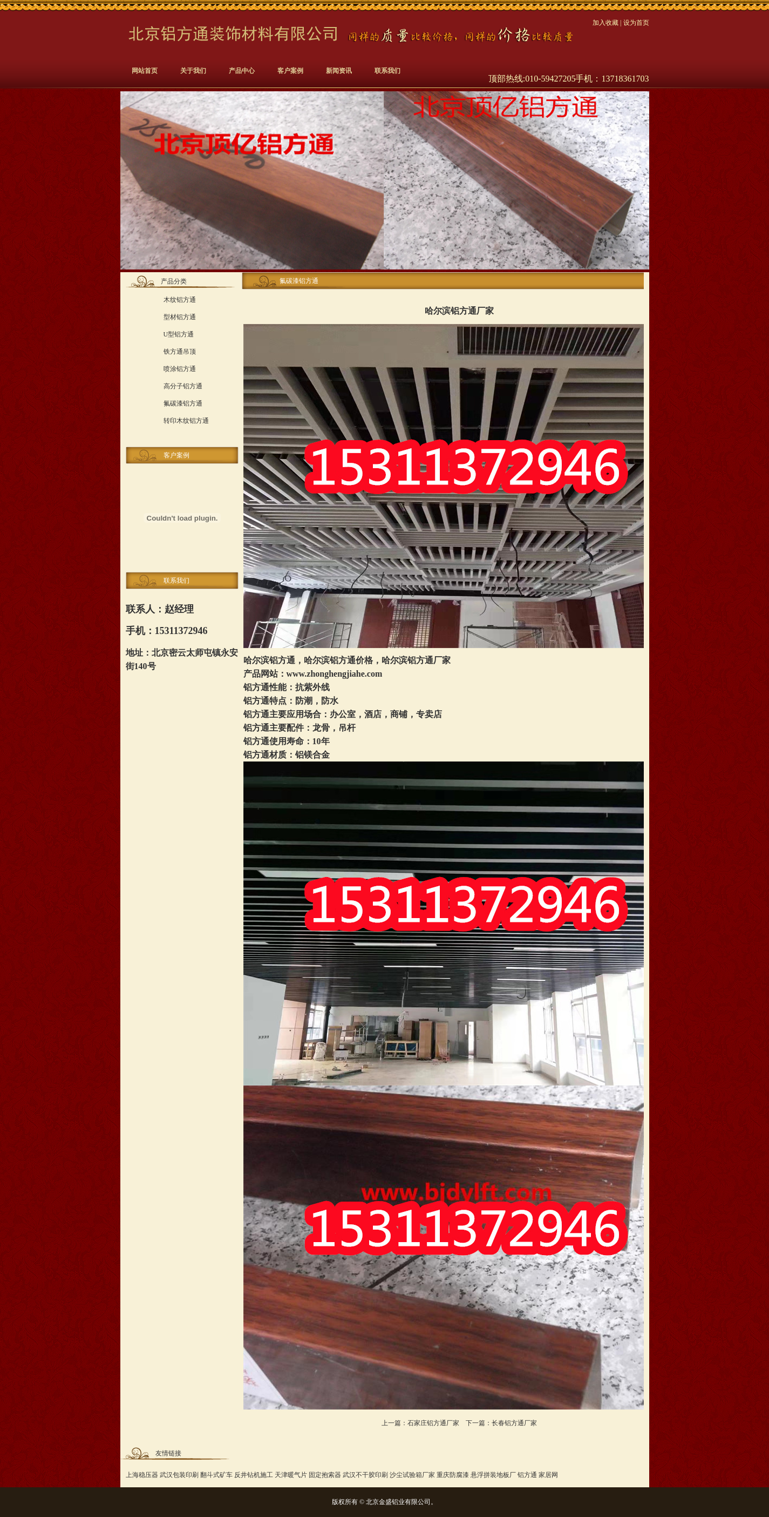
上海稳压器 (142, 1475)
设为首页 (636, 22)
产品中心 (242, 71)
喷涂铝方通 (180, 369)
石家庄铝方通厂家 (433, 1423)
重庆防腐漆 (453, 1475)
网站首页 (145, 71)
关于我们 (193, 71)
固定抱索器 (325, 1475)
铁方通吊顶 (180, 351)
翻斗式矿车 (216, 1475)
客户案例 (290, 71)
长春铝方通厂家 (514, 1423)
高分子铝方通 (183, 386)
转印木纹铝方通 (186, 420)
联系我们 (387, 71)
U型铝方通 (179, 334)
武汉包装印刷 (179, 1475)
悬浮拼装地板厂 (493, 1475)
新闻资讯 (339, 71)
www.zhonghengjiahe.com (335, 673)
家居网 (548, 1475)
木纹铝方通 (180, 300)
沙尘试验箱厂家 (412, 1475)
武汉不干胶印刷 (365, 1475)
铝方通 (282, 660)
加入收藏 (605, 22)
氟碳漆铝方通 (183, 403)
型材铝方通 (180, 317)
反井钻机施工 (253, 1475)
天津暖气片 (291, 1475)
